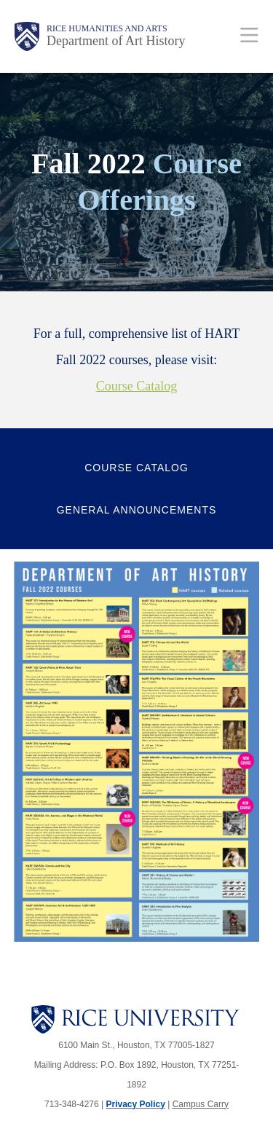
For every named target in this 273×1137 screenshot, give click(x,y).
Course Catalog (136, 386)
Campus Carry (201, 1104)
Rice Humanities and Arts (107, 28)
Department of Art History (116, 41)
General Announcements (137, 510)
